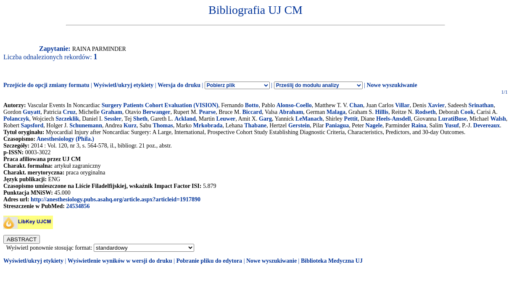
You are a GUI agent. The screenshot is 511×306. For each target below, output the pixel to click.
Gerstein (299, 125)
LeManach (309, 119)
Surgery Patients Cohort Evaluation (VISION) (160, 105)
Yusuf (452, 125)
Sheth (140, 119)
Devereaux (486, 125)
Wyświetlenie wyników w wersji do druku (120, 261)
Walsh (498, 119)
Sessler (112, 119)
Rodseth (425, 112)
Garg (265, 119)
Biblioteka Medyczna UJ (332, 261)
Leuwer (225, 119)
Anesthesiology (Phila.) (65, 139)
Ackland (185, 119)
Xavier (436, 105)
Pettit (351, 119)
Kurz (130, 125)
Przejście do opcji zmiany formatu (46, 85)
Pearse (207, 112)
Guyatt (31, 112)
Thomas (163, 125)
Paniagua (337, 125)
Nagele (373, 125)
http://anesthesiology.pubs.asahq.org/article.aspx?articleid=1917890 (115, 199)
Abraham (291, 112)
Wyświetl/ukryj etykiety (123, 85)
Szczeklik (67, 119)
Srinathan (481, 105)
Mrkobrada (208, 125)
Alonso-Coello (294, 105)
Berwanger (156, 112)
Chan (356, 105)
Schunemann (85, 125)
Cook (467, 112)
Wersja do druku (179, 85)
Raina (419, 125)
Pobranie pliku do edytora (209, 261)
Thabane (255, 125)
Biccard (252, 112)
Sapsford (32, 125)
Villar (402, 105)
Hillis (381, 112)
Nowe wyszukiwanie (391, 85)
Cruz (69, 112)
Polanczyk (16, 119)
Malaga (336, 112)
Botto (252, 105)
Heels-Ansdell (393, 119)
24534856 (78, 206)
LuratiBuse (452, 119)
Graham (111, 112)
